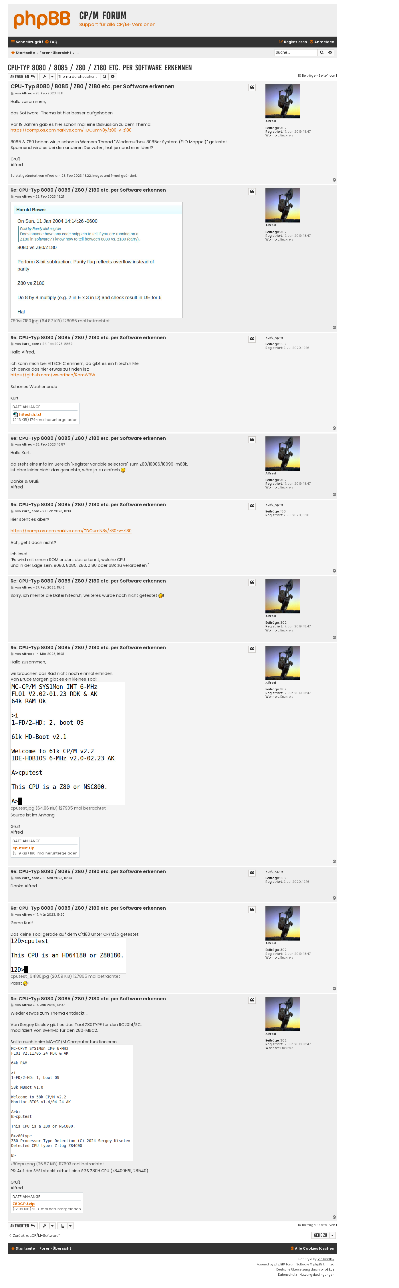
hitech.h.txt (30, 414)
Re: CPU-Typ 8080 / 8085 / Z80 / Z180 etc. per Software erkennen (88, 190)
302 (283, 128)
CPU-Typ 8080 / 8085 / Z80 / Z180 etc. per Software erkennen (100, 67)
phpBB (279, 1264)
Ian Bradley (325, 1259)
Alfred (270, 121)
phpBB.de (327, 1269)
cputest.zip (23, 848)
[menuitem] (51, 42)
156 (283, 344)
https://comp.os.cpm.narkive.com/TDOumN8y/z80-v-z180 (71, 130)
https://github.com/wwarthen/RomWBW (53, 375)
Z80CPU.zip (24, 1204)
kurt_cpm (274, 337)
